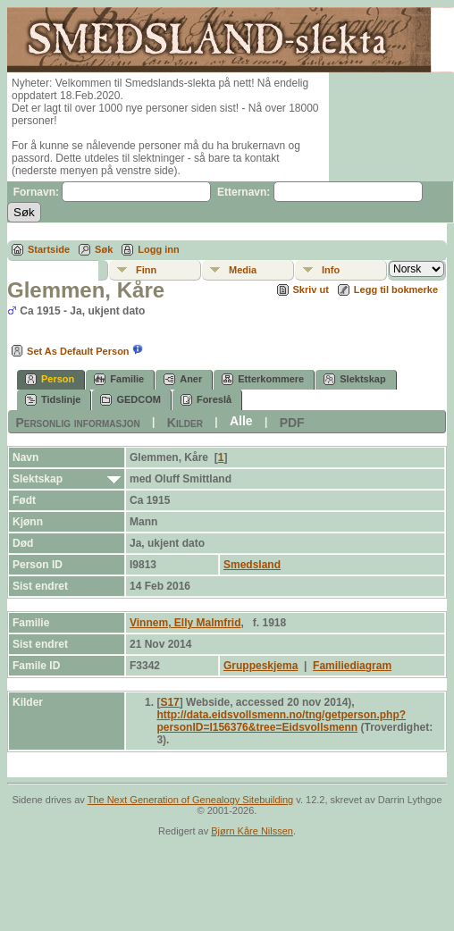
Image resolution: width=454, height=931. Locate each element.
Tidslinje (52, 400)
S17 (169, 702)
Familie (119, 379)
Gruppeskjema (260, 665)
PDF (292, 422)
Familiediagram (352, 665)
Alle (241, 421)
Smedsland (252, 564)
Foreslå (206, 400)
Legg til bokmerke (396, 289)
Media (242, 269)
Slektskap (354, 379)
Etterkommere (263, 379)
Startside (49, 249)
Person (49, 379)
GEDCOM (130, 400)
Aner (183, 379)
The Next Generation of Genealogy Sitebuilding (191, 799)
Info (331, 269)
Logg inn (158, 249)
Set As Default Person (68, 351)
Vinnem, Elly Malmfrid (185, 622)
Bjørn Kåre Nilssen (252, 831)
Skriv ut (311, 289)
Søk (104, 249)
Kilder (185, 422)
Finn (146, 269)
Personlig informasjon (77, 422)
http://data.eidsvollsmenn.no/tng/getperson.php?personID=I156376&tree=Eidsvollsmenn (281, 721)
